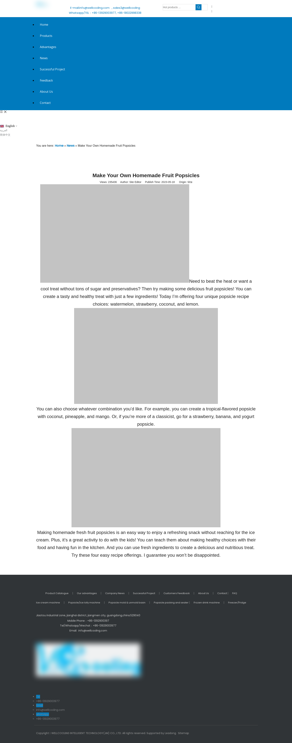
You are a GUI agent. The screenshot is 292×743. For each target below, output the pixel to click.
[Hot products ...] (179, 7)
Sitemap (183, 733)
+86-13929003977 (48, 701)
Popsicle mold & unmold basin (127, 602)
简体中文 (5, 135)
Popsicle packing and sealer (171, 602)
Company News (115, 593)
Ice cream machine (48, 602)
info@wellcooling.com (95, 8)
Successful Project (144, 593)
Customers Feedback (177, 593)
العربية (3, 130)
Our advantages (87, 593)
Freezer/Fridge (237, 602)
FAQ (234, 593)
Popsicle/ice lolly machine (84, 602)
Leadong (170, 733)
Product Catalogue (57, 593)
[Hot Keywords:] (198, 7)
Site (190, 182)
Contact (222, 593)
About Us (203, 593)
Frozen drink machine (207, 602)
